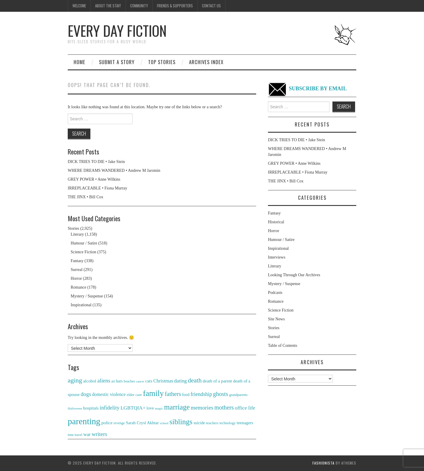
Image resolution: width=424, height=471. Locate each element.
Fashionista (323, 463)
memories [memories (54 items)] (202, 408)
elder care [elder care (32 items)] (134, 394)
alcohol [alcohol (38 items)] (89, 380)
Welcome (79, 6)
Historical (276, 222)
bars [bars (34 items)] (119, 381)
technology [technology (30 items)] (227, 423)
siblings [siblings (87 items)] (181, 422)
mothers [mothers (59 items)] (224, 407)
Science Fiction (83, 252)
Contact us (211, 6)
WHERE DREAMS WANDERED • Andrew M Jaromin (114, 170)
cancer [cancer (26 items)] (140, 381)
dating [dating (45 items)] (180, 381)
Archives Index (206, 62)
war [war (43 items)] (87, 434)
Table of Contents (282, 345)
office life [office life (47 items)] (245, 408)
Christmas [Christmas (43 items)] (163, 381)
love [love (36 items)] (150, 408)
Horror (76, 278)
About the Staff (108, 6)
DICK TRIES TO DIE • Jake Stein (96, 161)
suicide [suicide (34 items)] (199, 423)
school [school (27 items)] (164, 423)
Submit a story (117, 62)
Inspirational (81, 305)
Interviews (276, 257)
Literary (77, 234)
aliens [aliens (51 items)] (103, 380)
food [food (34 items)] (185, 394)
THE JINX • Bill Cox (85, 197)
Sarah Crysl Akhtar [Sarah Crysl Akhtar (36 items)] (142, 422)
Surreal (76, 269)
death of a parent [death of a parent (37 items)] (217, 381)
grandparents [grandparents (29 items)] (238, 395)
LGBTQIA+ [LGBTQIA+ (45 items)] (132, 408)
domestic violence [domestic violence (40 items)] (109, 394)
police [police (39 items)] (106, 422)
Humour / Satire (84, 243)
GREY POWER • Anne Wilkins (94, 179)
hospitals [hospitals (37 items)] (91, 408)
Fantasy (77, 261)
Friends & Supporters (175, 6)
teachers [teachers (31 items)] (212, 423)
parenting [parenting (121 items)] (84, 421)
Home (79, 62)
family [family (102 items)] (153, 393)
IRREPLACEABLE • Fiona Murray (97, 188)
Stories (73, 228)
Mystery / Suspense (87, 296)
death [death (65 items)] (195, 380)
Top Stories (161, 62)
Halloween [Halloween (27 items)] (75, 408)
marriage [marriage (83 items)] (177, 407)
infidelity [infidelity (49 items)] (110, 408)
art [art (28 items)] (113, 381)
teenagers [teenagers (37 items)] (245, 422)
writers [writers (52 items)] (99, 434)
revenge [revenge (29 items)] (119, 423)
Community (139, 6)
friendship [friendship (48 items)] (201, 394)
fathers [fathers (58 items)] (173, 394)
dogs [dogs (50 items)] (86, 394)
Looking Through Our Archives (294, 275)
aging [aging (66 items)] (75, 380)
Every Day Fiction (117, 30)
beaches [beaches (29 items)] (129, 381)
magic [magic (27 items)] (159, 408)
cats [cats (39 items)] (148, 380)
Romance (78, 287)
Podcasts (275, 292)
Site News (276, 319)
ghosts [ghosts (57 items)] (220, 394)
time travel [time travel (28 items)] (75, 435)
